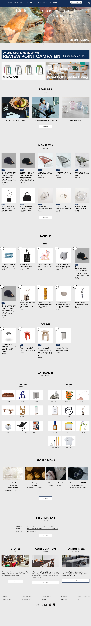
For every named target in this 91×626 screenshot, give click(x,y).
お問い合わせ (64, 615)
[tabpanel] (45, 36)
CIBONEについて (60, 16)
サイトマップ (64, 612)
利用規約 (5, 612)
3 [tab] (47, 56)
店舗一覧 (15, 596)
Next (83, 36)
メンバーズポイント (26, 612)
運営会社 (80, 615)
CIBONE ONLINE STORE (45, 11)
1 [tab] (43, 56)
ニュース (39, 16)
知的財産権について (26, 615)
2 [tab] (45, 56)
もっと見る (45, 138)
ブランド (28, 16)
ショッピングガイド (46, 612)
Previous (8, 36)
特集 (34, 16)
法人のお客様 (51, 16)
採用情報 (69, 16)
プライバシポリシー (7, 615)
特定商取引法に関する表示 (83, 612)
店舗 (45, 16)
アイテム (22, 16)
